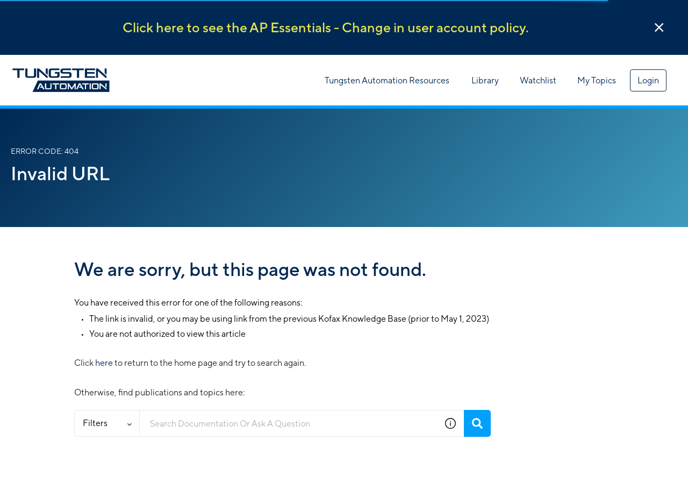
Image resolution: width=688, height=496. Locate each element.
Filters (107, 423)
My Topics (596, 80)
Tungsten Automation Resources (387, 80)
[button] (659, 27)
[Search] (477, 423)
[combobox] (288, 423)
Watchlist (538, 80)
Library (485, 80)
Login (648, 80)
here (104, 363)
